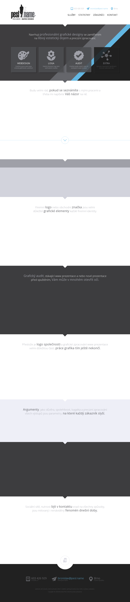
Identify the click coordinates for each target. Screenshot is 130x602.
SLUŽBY (71, 14)
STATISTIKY (84, 14)
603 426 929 (39, 578)
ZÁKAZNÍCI (98, 14)
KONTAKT (112, 14)
